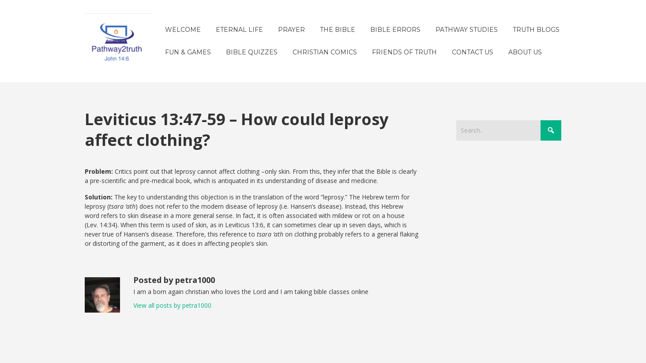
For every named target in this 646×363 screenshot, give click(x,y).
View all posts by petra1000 (172, 305)
